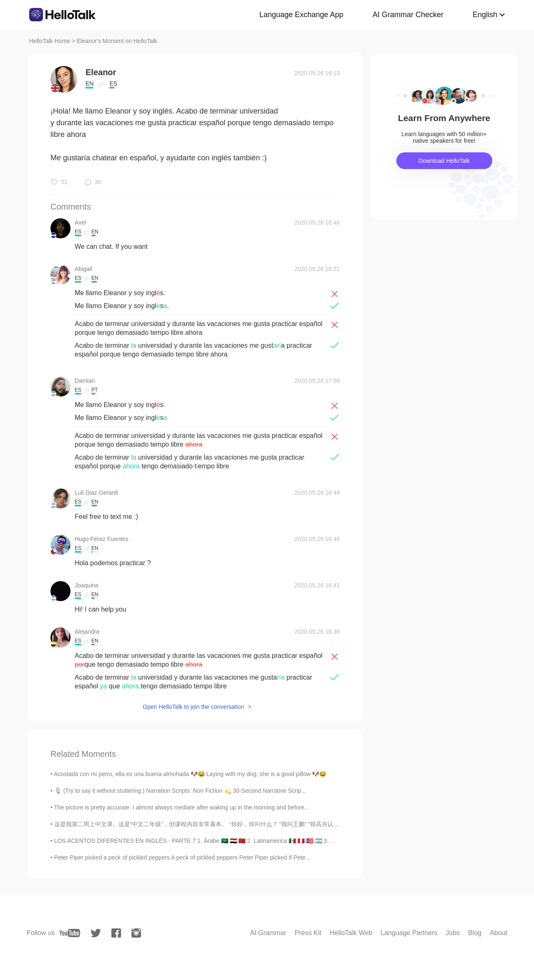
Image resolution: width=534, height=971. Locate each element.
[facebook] (116, 933)
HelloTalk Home (49, 41)
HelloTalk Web (351, 932)
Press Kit (308, 932)
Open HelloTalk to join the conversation (193, 706)
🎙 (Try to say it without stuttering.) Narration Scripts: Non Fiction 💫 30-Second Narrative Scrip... (180, 790)
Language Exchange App (301, 14)
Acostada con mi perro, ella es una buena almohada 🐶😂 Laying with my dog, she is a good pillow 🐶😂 (190, 774)
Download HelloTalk (444, 160)
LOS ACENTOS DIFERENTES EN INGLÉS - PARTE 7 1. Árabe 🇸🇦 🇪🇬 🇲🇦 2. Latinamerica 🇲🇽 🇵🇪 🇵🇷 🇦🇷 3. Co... (198, 840)
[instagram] (136, 933)
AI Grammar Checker (408, 14)
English (485, 14)
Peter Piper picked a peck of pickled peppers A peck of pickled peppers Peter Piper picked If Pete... (182, 857)
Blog (474, 932)
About (498, 932)
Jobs (453, 932)
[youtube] (69, 933)
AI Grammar (268, 932)
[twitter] (96, 933)
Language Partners (408, 932)
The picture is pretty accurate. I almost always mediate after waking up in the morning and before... (182, 807)
